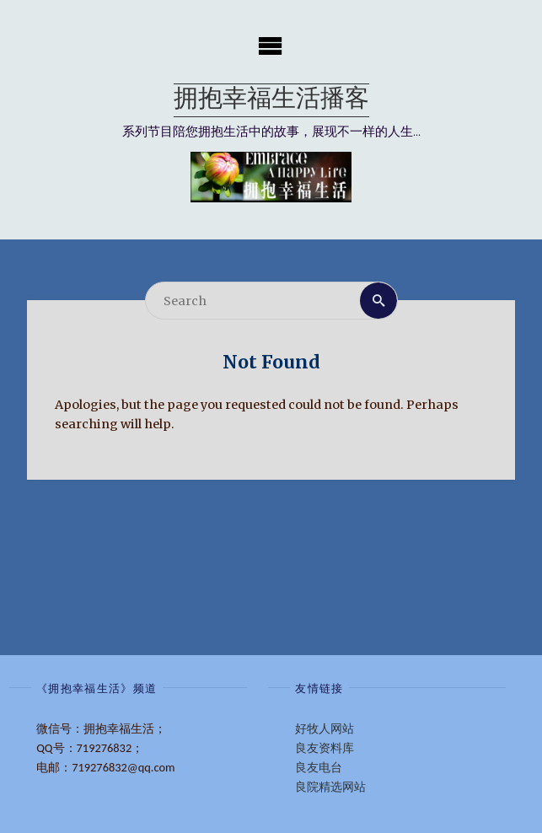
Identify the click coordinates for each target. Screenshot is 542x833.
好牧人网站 (324, 728)
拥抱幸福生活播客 (271, 100)
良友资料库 (324, 747)
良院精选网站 (330, 786)
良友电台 (318, 767)
